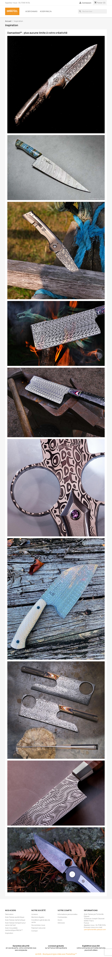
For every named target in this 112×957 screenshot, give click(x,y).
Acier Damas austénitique (14, 917)
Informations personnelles (67, 914)
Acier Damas (31, 11)
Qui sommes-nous (38, 925)
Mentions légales (37, 917)
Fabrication (9, 914)
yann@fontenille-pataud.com (95, 929)
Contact (34, 931)
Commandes (62, 917)
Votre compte (65, 910)
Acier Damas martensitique (15, 920)
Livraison (34, 914)
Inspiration (9, 933)
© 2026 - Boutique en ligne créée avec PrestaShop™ (56, 954)
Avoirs (60, 920)
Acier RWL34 (46, 11)
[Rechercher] (92, 11)
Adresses (61, 923)
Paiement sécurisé (38, 928)
